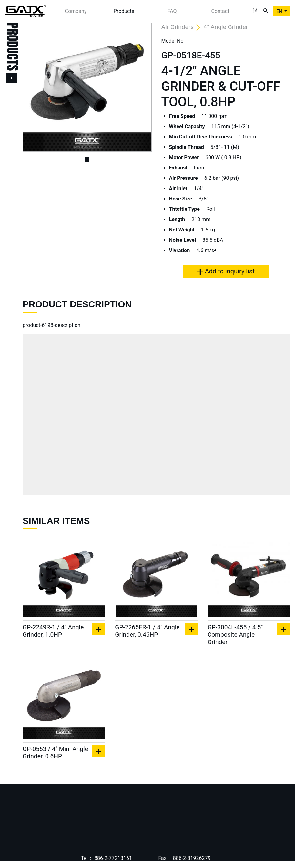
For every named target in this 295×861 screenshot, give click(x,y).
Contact (220, 11)
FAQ (172, 11)
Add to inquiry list (226, 271)
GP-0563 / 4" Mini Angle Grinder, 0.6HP (55, 752)
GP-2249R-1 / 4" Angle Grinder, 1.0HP (53, 630)
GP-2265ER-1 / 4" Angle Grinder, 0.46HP (147, 630)
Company (76, 11)
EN (279, 11)
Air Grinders (177, 27)
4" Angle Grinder (226, 27)
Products (124, 11)
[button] (32, 87)
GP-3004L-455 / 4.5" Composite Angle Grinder (235, 634)
